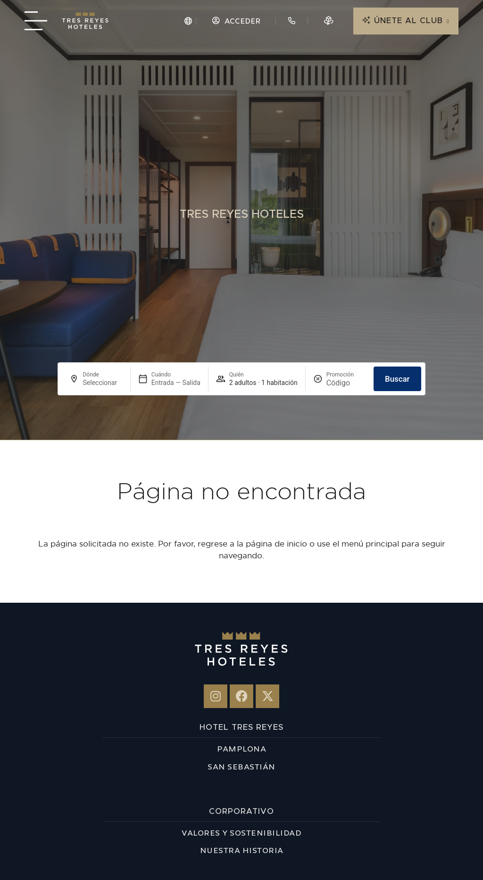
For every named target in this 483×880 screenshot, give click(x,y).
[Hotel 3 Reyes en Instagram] (215, 696)
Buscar (397, 379)
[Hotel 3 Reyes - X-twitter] (267, 696)
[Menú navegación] (35, 20)
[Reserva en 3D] (328, 21)
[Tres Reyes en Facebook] (241, 696)
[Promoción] (346, 382)
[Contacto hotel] (292, 21)
